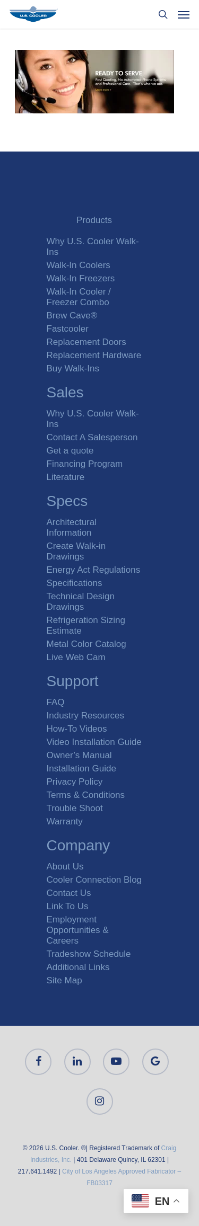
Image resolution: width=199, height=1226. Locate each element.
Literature (66, 477)
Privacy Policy (75, 782)
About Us (65, 866)
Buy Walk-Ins (73, 368)
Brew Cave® (72, 315)
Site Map (64, 980)
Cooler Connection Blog (94, 880)
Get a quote (70, 451)
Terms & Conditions (86, 795)
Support (73, 682)
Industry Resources (85, 715)
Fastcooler (68, 329)
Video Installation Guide (94, 742)
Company (78, 847)
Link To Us (68, 906)
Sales (65, 394)
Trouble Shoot (75, 808)
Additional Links (78, 967)
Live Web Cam (76, 657)
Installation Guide (81, 768)
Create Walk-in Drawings (76, 551)
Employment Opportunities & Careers (78, 930)
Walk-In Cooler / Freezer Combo (79, 297)
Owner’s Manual (79, 755)
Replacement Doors (86, 342)
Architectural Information (72, 527)
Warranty (65, 821)
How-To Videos (77, 729)
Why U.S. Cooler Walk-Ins (93, 246)
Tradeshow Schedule (89, 954)
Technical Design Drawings (81, 601)
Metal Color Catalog (86, 644)
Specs (67, 502)
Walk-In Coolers (78, 265)
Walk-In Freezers (81, 278)
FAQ (56, 702)
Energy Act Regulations (94, 570)
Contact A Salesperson (92, 437)
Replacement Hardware (94, 355)
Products (94, 220)
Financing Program (85, 464)
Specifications (74, 583)
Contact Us (69, 893)
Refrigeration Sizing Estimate (86, 625)
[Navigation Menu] (183, 14)
